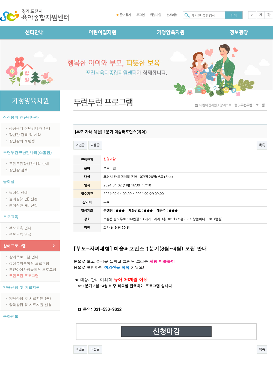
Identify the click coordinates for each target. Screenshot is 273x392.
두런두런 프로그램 (23, 275)
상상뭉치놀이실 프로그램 (29, 263)
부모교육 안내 (20, 227)
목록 (262, 145)
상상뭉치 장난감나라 (21, 117)
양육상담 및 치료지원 (21, 287)
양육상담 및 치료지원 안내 (30, 298)
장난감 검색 (18, 169)
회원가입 (155, 15)
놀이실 (8, 181)
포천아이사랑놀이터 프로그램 (32, 269)
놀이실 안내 (18, 192)
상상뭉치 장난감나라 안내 (30, 128)
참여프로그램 (14, 245)
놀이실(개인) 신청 (23, 198)
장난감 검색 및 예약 (25, 134)
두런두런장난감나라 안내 (29, 163)
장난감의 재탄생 (22, 141)
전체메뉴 (172, 15)
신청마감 (166, 331)
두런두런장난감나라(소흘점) (27, 152)
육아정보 (10, 316)
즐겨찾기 (125, 15)
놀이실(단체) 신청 (23, 205)
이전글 (80, 145)
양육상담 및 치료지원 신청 (30, 304)
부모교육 (10, 217)
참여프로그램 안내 (23, 256)
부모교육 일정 (20, 234)
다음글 (95, 145)
